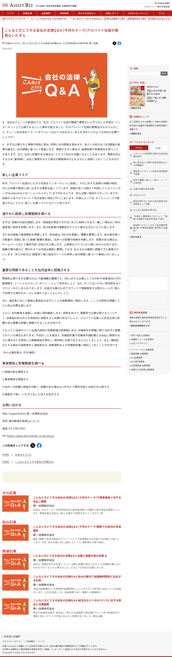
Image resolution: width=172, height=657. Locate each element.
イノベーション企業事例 (142, 349)
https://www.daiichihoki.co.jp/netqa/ (30, 436)
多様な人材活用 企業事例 (142, 369)
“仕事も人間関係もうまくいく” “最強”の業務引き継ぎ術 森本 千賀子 (150, 218)
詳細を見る (136, 108)
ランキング (13, 18)
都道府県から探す (137, 18)
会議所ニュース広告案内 (142, 339)
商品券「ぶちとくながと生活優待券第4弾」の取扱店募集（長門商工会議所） (150, 228)
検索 (164, 73)
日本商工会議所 (12, 636)
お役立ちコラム (13, 43)
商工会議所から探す (115, 18)
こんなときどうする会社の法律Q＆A (43, 43)
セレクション (138, 13)
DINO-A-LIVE (139, 195)
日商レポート (112, 13)
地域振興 (64, 13)
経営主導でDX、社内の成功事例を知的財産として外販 (150, 202)
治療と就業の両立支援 (143, 189)
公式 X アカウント (139, 343)
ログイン (150, 7)
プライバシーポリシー (12, 641)
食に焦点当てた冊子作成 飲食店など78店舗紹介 (93, 19)
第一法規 (93, 43)
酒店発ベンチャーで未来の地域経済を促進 (150, 173)
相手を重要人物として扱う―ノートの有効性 (150, 181)
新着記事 (27, 13)
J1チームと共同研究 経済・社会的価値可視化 (48, 19)
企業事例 (45, 13)
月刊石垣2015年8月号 (77, 43)
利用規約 (30, 641)
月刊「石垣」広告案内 (140, 335)
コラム (161, 13)
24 (139, 147)
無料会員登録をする (140, 325)
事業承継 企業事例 (139, 353)
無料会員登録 (163, 7)
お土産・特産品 (138, 361)
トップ (10, 13)
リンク (41, 641)
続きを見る (136, 236)
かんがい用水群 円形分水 (145, 210)
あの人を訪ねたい (87, 13)
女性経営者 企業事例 (140, 365)
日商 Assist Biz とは (159, 18)
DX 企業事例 (137, 357)
